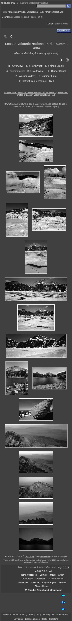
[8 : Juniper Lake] (47, 76)
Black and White (17, 12)
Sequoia (62, 582)
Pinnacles (23, 582)
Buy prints (18, 619)
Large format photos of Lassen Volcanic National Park (30, 92)
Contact (14, 614)
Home (5, 12)
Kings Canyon (49, 582)
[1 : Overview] (16, 65)
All (50, 571)
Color (50, 23)
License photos (32, 619)
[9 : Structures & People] (33, 81)
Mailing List (48, 614)
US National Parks (35, 12)
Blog (39, 614)
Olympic (43, 575)
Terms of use (62, 614)
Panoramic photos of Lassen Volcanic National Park (42, 93)
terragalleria (8, 2)
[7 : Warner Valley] (25, 76)
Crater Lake (27, 578)
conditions (45, 556)
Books (45, 619)
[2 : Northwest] (34, 65)
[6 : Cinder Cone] (56, 71)
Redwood (40, 578)
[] (51, 81)
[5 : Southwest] (35, 71)
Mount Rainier (57, 575)
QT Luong (29, 556)
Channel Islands (42, 586)
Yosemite (35, 582)
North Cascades (29, 575)
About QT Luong (27, 614)
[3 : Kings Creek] (54, 65)
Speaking (53, 619)
